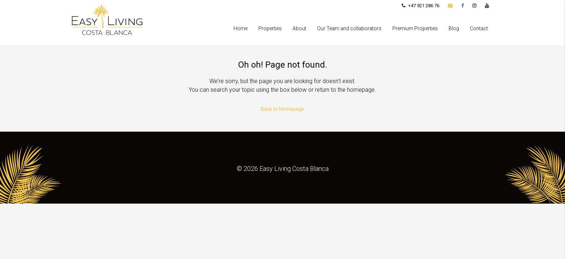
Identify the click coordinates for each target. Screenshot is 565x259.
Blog (454, 28)
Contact (479, 28)
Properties (270, 28)
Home (240, 28)
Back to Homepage (282, 109)
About (299, 28)
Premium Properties (415, 28)
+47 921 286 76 (420, 5)
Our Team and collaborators (349, 28)
